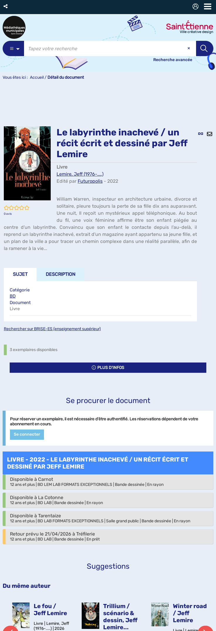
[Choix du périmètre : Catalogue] (13, 48)
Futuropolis (90, 181)
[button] (6, 6)
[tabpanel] (100, 301)
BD (13, 296)
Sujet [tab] (20, 274)
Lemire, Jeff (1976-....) (80, 174)
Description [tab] (60, 274)
